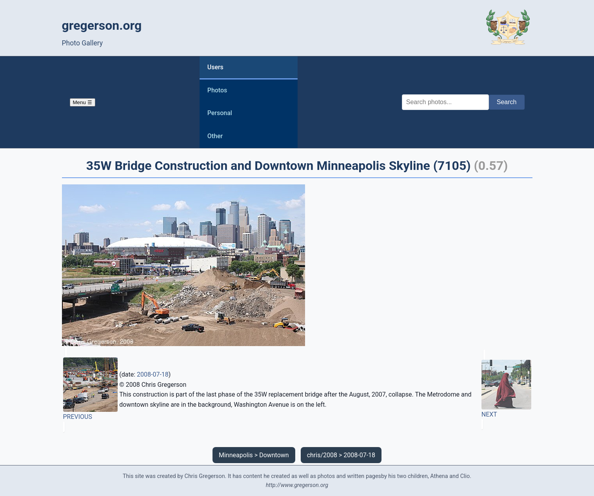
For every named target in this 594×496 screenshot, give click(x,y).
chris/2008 (322, 455)
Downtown (274, 455)
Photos (217, 90)
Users (215, 67)
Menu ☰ (82, 102)
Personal (219, 113)
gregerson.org (102, 25)
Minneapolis (236, 455)
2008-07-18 (153, 374)
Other (215, 136)
